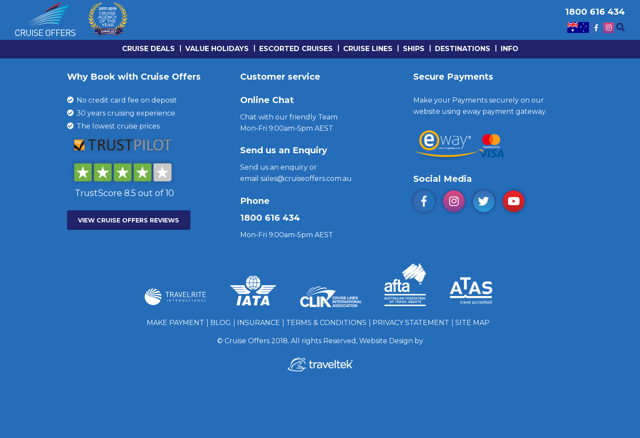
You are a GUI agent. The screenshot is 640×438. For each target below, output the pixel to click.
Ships (414, 49)
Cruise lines (367, 49)
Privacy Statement (411, 323)
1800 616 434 (270, 218)
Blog (220, 323)
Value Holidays (217, 49)
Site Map (472, 323)
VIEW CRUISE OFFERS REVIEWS (128, 220)
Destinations (462, 49)
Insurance (258, 323)
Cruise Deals (148, 49)
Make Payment (175, 323)
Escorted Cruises (296, 49)
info (509, 49)
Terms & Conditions (326, 323)
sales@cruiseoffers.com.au (306, 178)
